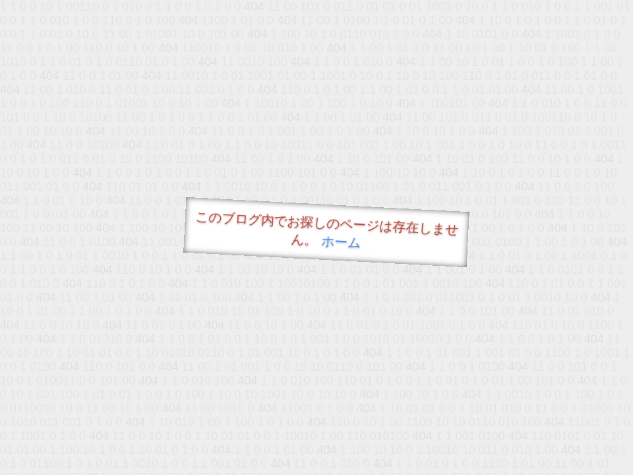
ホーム (341, 242)
